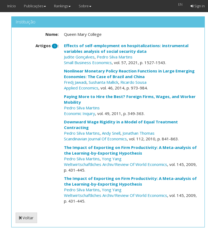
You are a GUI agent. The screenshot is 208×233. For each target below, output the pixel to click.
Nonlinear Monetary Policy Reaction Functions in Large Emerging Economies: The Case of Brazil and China (129, 73)
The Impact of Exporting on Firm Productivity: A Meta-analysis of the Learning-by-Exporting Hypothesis (130, 150)
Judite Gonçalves (79, 57)
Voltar (26, 217)
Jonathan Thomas (139, 133)
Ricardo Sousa (133, 82)
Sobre (85, 6)
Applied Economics (81, 88)
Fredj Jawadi (75, 82)
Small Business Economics (88, 62)
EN (180, 4)
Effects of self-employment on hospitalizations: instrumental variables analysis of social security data (126, 48)
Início (11, 6)
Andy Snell (111, 133)
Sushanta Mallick (103, 82)
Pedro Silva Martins (114, 57)
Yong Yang (111, 158)
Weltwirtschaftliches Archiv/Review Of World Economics (115, 164)
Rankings (62, 6)
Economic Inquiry (79, 113)
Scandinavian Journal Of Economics (95, 138)
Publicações (35, 6)
